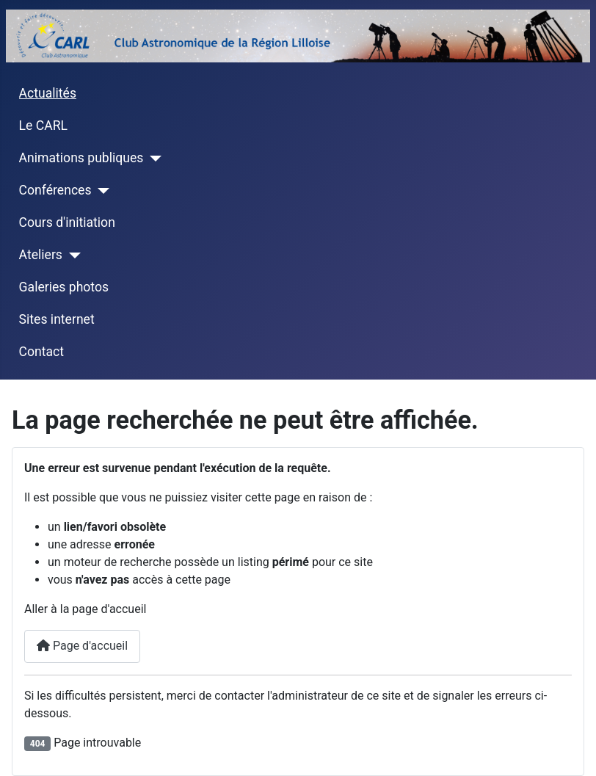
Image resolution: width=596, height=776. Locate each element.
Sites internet (57, 319)
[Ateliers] (71, 255)
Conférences (55, 190)
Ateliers (40, 254)
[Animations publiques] (152, 159)
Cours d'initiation (67, 222)
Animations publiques (81, 158)
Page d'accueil (82, 646)
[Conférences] (101, 191)
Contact (42, 351)
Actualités (47, 93)
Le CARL (43, 125)
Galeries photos (64, 287)
